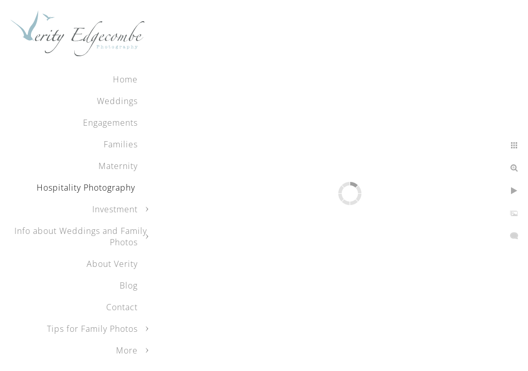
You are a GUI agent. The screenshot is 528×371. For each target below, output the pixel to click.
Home (125, 79)
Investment (115, 209)
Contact (122, 307)
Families (121, 144)
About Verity (112, 263)
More (127, 350)
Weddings (117, 101)
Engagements (110, 122)
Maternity (118, 166)
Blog (129, 285)
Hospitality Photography (87, 187)
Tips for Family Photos (92, 328)
